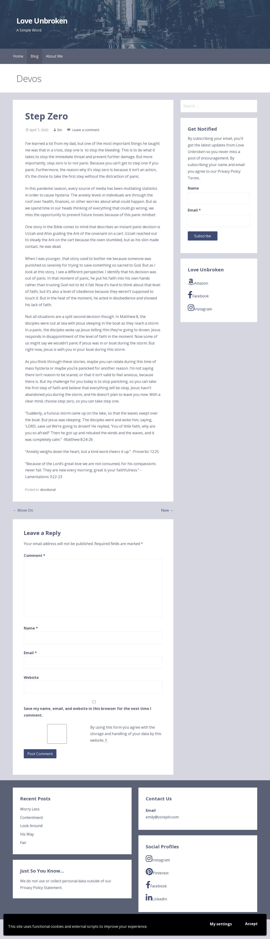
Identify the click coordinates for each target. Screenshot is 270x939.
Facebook (198, 295)
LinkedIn (156, 898)
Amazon (198, 282)
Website (31, 677)
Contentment (31, 817)
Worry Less (30, 809)
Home (18, 56)
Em (59, 130)
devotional (48, 489)
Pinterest (157, 872)
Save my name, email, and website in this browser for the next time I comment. (87, 712)
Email (30, 652)
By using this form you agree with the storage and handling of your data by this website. (125, 734)
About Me (54, 56)
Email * (194, 210)
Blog (35, 56)
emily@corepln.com (162, 817)
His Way (27, 834)
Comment (34, 555)
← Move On (23, 510)
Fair (23, 842)
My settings (221, 923)
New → (167, 510)
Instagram (200, 308)
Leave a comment (85, 130)
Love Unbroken (41, 21)
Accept (251, 923)
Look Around (31, 825)
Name (31, 628)
